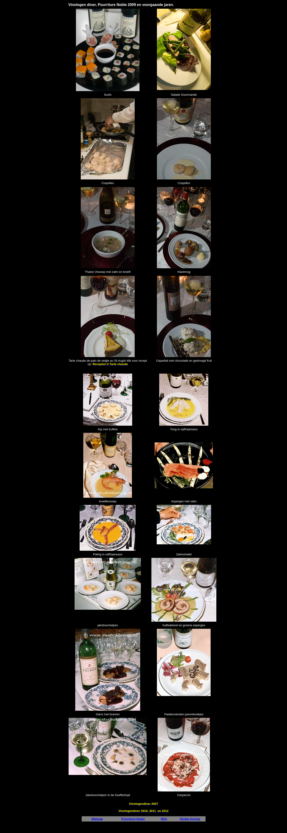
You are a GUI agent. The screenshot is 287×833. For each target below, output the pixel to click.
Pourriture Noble (133, 819)
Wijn (164, 819)
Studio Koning (190, 819)
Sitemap (97, 819)
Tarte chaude (78, 360)
